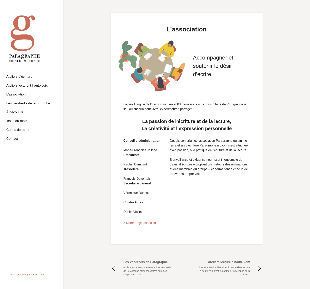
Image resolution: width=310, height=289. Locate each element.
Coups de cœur (17, 130)
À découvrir (14, 112)
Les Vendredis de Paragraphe (28, 103)
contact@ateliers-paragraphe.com (26, 274)
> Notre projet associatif (140, 223)
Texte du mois (16, 121)
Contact (12, 139)
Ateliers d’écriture (19, 76)
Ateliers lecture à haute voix (27, 85)
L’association (16, 94)
